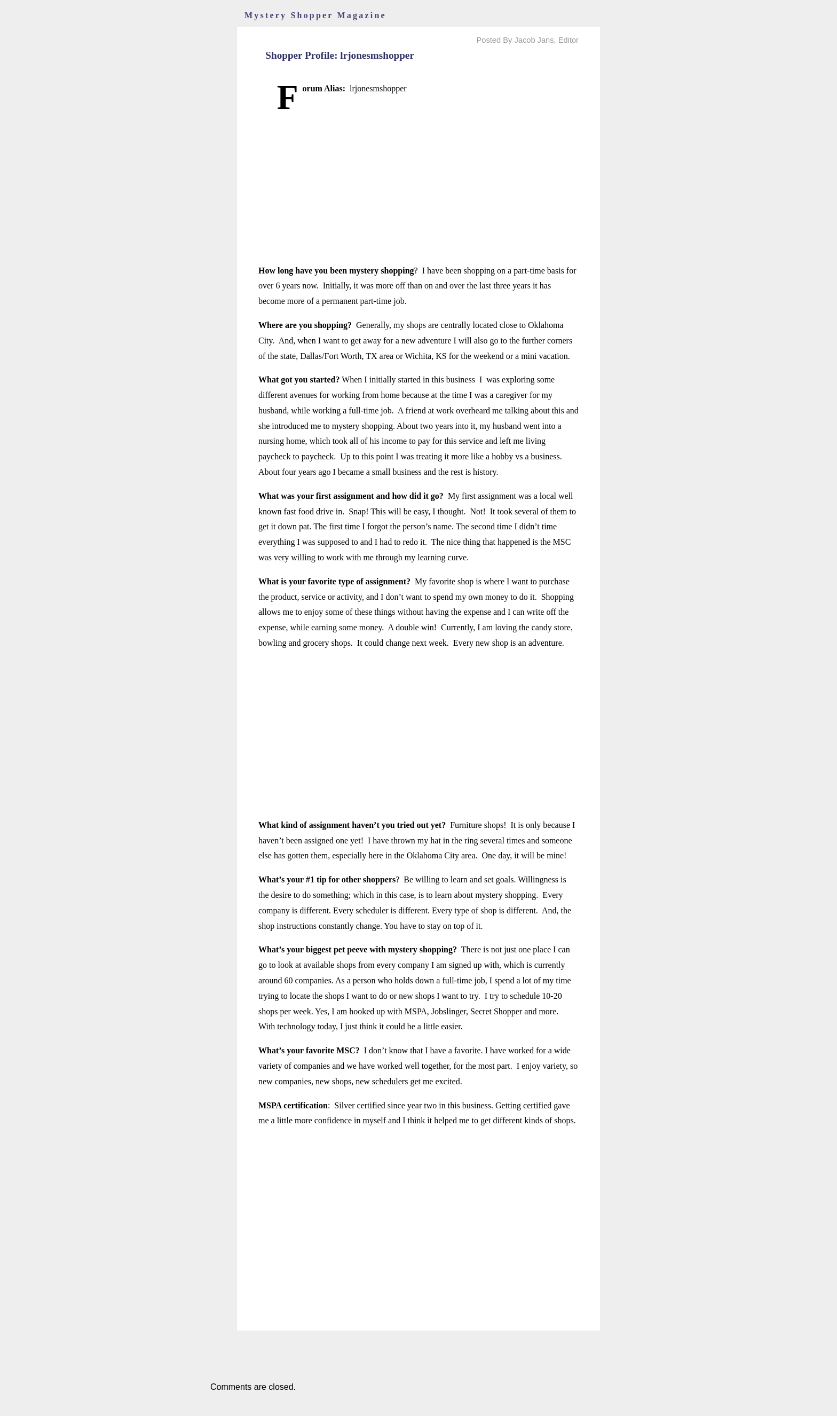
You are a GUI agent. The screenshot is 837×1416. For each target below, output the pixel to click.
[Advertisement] (418, 188)
